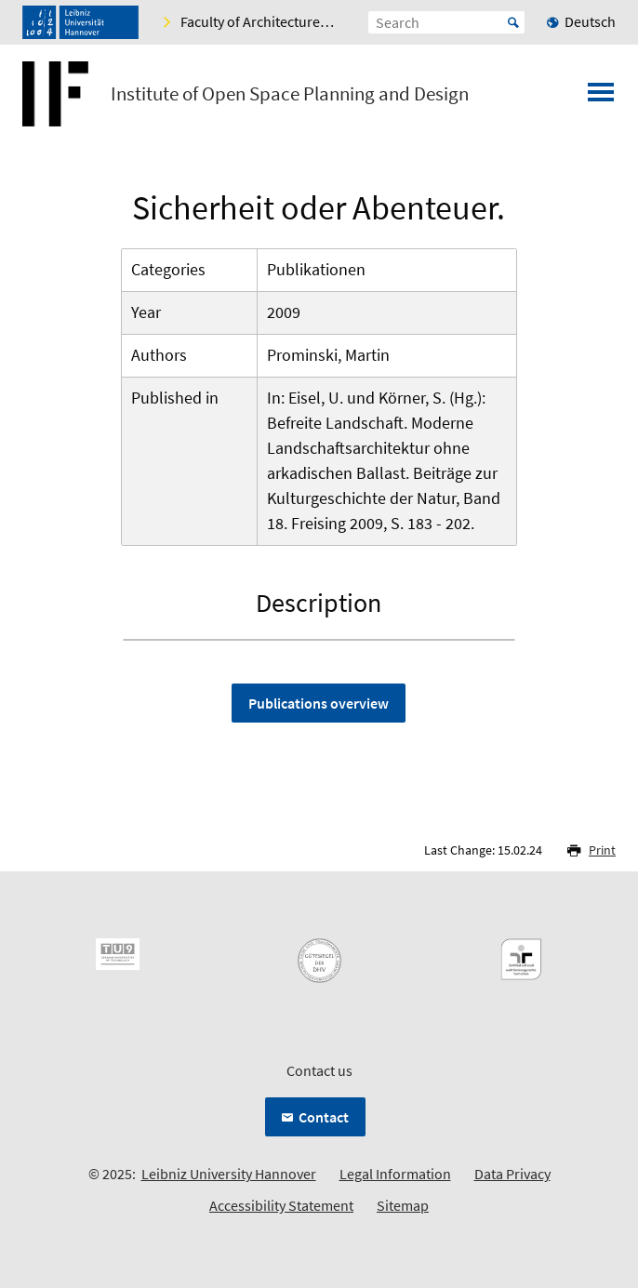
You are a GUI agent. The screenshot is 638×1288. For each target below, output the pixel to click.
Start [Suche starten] (513, 22)
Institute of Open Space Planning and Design (290, 94)
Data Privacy (512, 1173)
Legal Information (395, 1173)
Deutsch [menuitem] (590, 21)
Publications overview (318, 703)
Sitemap (403, 1205)
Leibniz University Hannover (228, 1173)
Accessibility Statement (281, 1205)
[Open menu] (601, 97)
